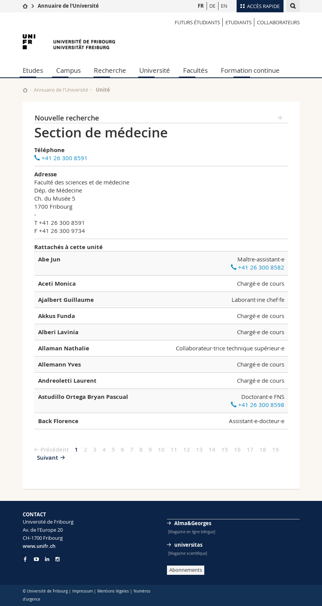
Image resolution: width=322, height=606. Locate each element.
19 (275, 449)
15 (224, 449)
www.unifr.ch (39, 545)
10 (161, 449)
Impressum (82, 591)
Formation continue (250, 70)
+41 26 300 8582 (257, 267)
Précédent (54, 449)
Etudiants (238, 22)
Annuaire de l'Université (68, 5)
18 (262, 449)
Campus (68, 70)
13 (199, 449)
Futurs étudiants (197, 22)
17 (250, 449)
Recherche (110, 70)
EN (224, 5)
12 (186, 449)
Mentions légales (113, 591)
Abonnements (185, 569)
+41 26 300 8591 (61, 158)
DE (212, 5)
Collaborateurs (278, 22)
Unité (103, 89)
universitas (188, 544)
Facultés (195, 70)
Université (154, 70)
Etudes (33, 70)
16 (237, 449)
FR (201, 5)
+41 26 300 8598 (257, 404)
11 (173, 449)
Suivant (47, 458)
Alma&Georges (192, 523)
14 (212, 449)
